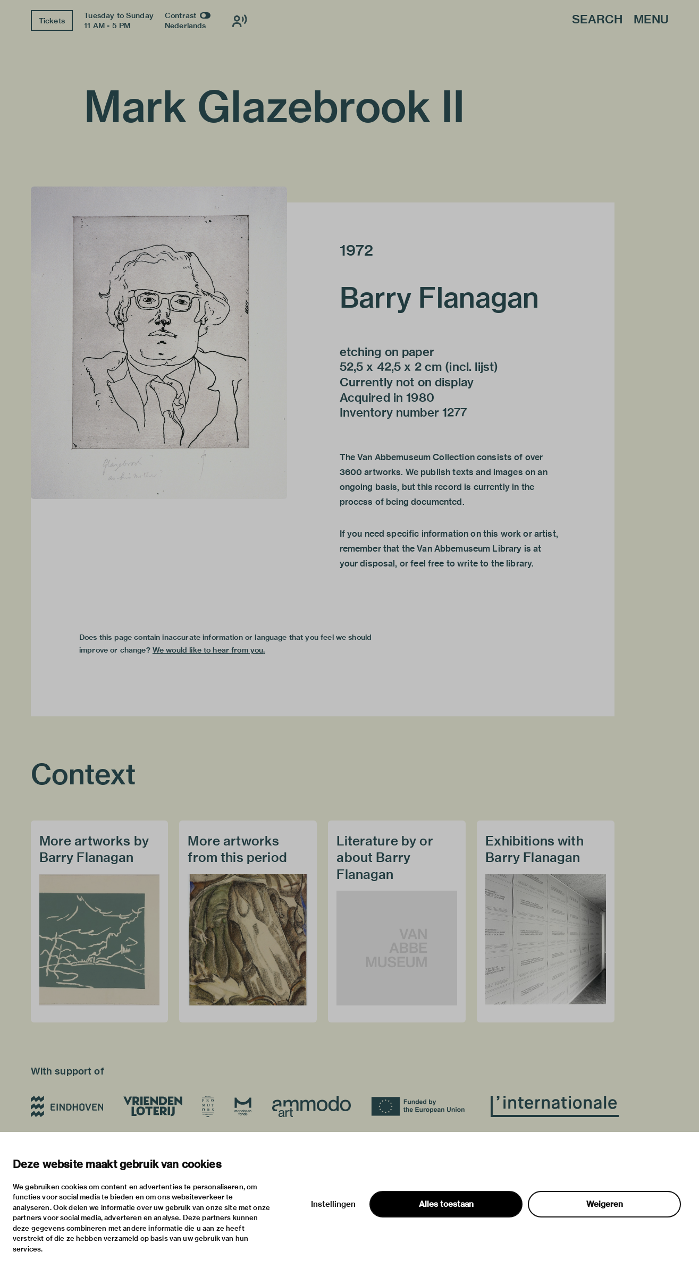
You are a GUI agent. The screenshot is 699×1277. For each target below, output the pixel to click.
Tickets (52, 21)
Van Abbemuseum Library (469, 548)
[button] (159, 343)
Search (597, 20)
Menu (651, 20)
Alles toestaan (446, 1204)
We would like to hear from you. (209, 650)
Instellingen (333, 1204)
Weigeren (604, 1204)
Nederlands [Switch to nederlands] (185, 25)
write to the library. (495, 563)
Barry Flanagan (440, 298)
